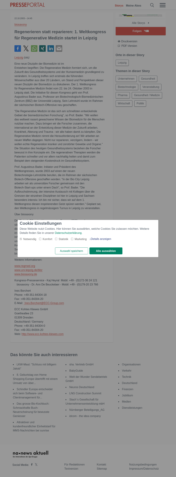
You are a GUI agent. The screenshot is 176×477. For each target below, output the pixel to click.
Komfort (47, 239)
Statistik (63, 239)
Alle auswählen (106, 251)
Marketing (81, 239)
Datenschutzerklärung (68, 232)
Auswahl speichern (71, 251)
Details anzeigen (101, 238)
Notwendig (29, 239)
